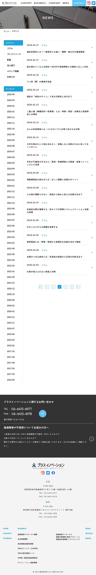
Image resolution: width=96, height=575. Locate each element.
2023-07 (10, 219)
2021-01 (10, 282)
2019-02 (10, 345)
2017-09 (10, 356)
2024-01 (10, 185)
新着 (9, 59)
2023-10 (10, 202)
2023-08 (10, 214)
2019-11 (10, 322)
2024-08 (10, 145)
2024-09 (10, 139)
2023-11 (10, 197)
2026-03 (10, 100)
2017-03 (10, 373)
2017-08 (10, 362)
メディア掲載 (13, 71)
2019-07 (10, 328)
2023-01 (10, 242)
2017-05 (10, 368)
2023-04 (10, 236)
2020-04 (10, 299)
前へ (40, 287)
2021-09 (10, 276)
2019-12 (10, 316)
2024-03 (10, 174)
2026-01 (10, 111)
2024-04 (10, 168)
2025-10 (10, 128)
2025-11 (10, 122)
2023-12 (10, 191)
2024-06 (10, 157)
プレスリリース (14, 53)
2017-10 (10, 351)
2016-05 (10, 379)
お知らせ (11, 76)
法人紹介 (11, 65)
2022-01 (10, 271)
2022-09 (10, 248)
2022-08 (10, 254)
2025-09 (10, 134)
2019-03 (10, 339)
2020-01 (10, 311)
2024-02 (10, 179)
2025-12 (10, 117)
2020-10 (10, 294)
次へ (78, 287)
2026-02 (10, 105)
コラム (10, 48)
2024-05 (10, 162)
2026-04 (10, 94)
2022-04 (10, 259)
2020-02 (10, 305)
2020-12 (10, 288)
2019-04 (10, 334)
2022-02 (10, 265)
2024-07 (10, 151)
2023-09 (10, 208)
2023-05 (10, 231)
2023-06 (10, 225)
